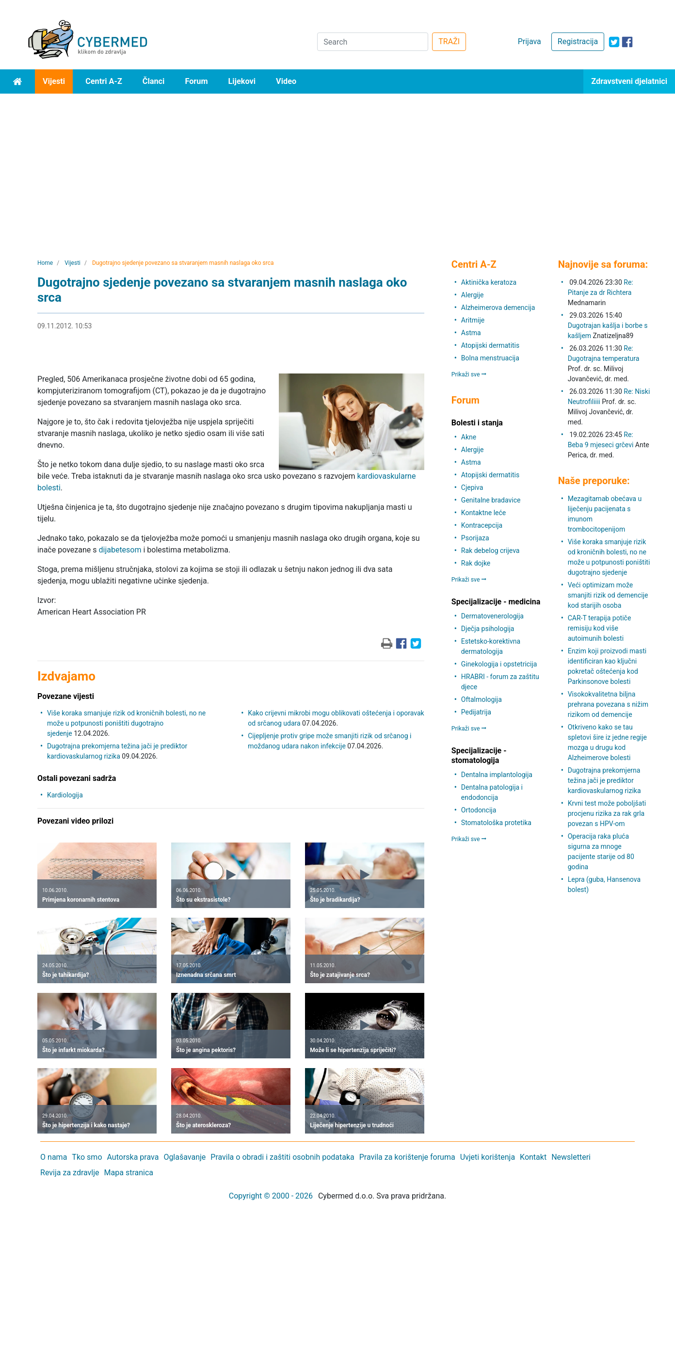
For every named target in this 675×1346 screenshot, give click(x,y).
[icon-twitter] (614, 42)
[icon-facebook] (627, 42)
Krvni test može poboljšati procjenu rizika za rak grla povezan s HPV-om (607, 813)
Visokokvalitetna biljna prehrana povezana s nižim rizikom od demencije (608, 704)
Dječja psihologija (487, 628)
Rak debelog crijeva (490, 550)
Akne (468, 437)
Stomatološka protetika (496, 823)
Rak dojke (475, 563)
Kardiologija (65, 795)
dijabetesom (119, 549)
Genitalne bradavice (491, 500)
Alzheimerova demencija (498, 307)
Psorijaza (475, 538)
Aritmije (472, 320)
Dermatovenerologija (492, 616)
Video (286, 81)
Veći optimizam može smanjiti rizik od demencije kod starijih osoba (608, 595)
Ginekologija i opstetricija (499, 664)
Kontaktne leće (483, 513)
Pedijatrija (476, 712)
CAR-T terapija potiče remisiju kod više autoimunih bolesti (599, 628)
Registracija (578, 41)
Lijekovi (242, 81)
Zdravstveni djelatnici (629, 81)
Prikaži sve (468, 374)
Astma (471, 333)
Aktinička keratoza (488, 282)
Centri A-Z (103, 81)
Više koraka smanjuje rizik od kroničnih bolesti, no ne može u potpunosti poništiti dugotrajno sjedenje (126, 723)
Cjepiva (472, 487)
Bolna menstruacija (490, 358)
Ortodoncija (478, 810)
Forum (196, 81)
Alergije (472, 295)
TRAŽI (449, 41)
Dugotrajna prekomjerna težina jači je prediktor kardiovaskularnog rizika (604, 780)
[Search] (372, 41)
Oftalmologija (481, 699)
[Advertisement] (337, 166)
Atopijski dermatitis (490, 345)
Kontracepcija (481, 525)
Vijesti (54, 81)
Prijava (529, 41)
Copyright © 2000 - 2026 (271, 1195)
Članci (154, 81)
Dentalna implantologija (496, 774)
